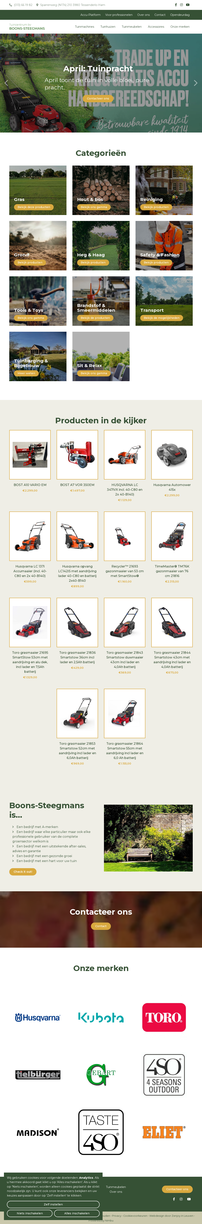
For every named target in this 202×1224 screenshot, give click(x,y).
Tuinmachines (84, 26)
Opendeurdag (180, 15)
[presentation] (6, 83)
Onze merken (180, 26)
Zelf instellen (21, 1211)
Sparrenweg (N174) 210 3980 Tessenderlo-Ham (72, 5)
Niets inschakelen (53, 1211)
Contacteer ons (98, 98)
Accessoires (156, 26)
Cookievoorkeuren (135, 1214)
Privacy (116, 1214)
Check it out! (23, 871)
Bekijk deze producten (34, 207)
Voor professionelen (119, 15)
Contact (160, 15)
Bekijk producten (156, 207)
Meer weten (26, 373)
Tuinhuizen (107, 26)
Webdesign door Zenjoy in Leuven (171, 1214)
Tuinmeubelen (132, 26)
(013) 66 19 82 (22, 5)
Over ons (143, 15)
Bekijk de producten (95, 318)
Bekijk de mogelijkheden (162, 318)
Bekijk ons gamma (94, 207)
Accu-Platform (90, 15)
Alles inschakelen (85, 1211)
